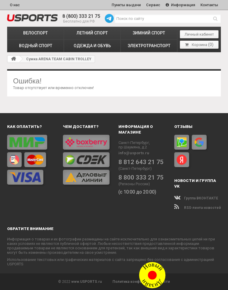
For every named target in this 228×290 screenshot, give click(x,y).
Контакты (209, 5)
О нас (15, 5)
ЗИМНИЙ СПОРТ (149, 33)
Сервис (153, 5)
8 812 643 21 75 (141, 162)
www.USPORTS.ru (86, 282)
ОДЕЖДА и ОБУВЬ (92, 45)
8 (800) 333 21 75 (81, 16)
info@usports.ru (133, 153)
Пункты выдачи (126, 5)
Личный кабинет (199, 34)
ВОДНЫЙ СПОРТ (35, 45)
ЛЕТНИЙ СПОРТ (92, 33)
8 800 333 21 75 (141, 177)
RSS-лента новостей (197, 208)
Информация (180, 5)
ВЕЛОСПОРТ (35, 33)
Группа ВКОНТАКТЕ (196, 198)
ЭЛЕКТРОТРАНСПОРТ (149, 45)
